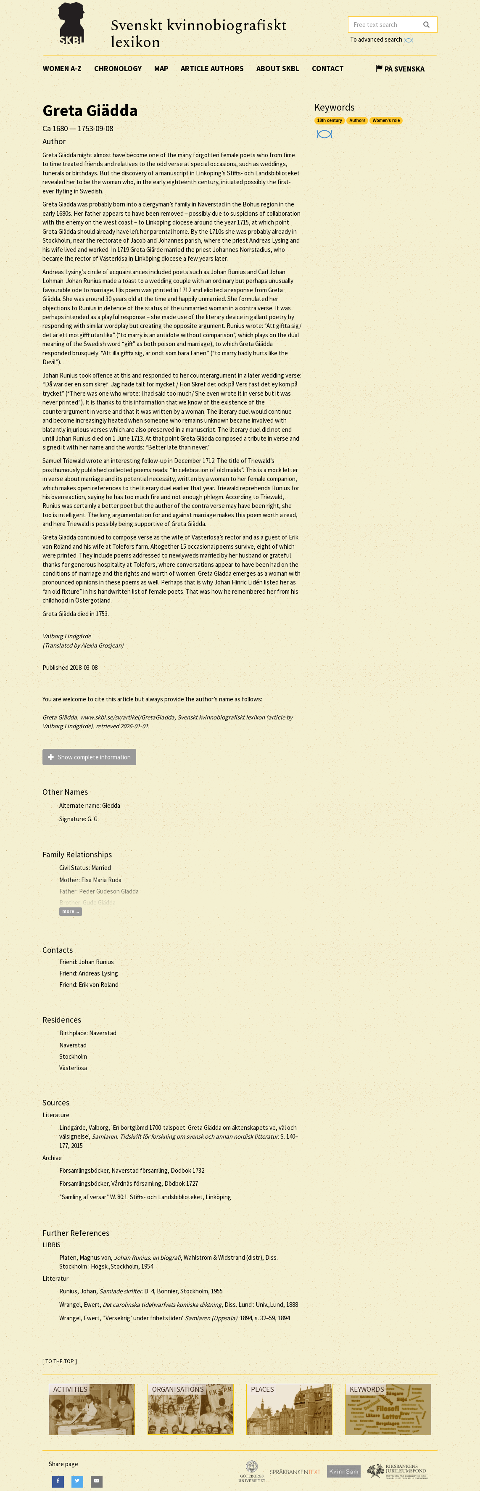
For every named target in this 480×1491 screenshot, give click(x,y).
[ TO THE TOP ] (59, 1361)
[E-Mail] (97, 1482)
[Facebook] (58, 1482)
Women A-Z (62, 68)
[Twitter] (77, 1482)
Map (161, 68)
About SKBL (277, 68)
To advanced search (381, 39)
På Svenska (400, 69)
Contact (328, 68)
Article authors (212, 68)
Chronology (118, 68)
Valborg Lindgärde (66, 636)
